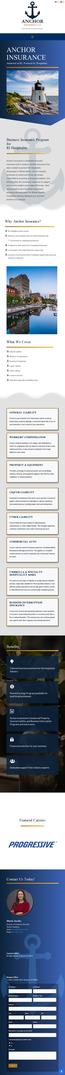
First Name (15, 987)
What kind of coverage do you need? (20, 1031)
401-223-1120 (17, 932)
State (29, 1013)
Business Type (37, 996)
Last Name (39, 987)
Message (12, 1049)
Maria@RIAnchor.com (19, 929)
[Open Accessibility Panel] (61, 1071)
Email (13, 1022)
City (12, 1013)
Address (14, 1004)
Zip (44, 1013)
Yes (12, 1043)
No (11, 1045)
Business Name (16, 996)
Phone (37, 1022)
